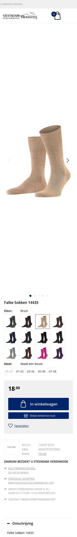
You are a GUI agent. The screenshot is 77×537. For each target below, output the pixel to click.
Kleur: (8, 311)
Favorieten (21, 426)
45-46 (41, 371)
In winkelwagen (43, 404)
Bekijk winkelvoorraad (42, 415)
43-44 (30, 371)
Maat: (8, 364)
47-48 (52, 371)
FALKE (42, 454)
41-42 (20, 371)
